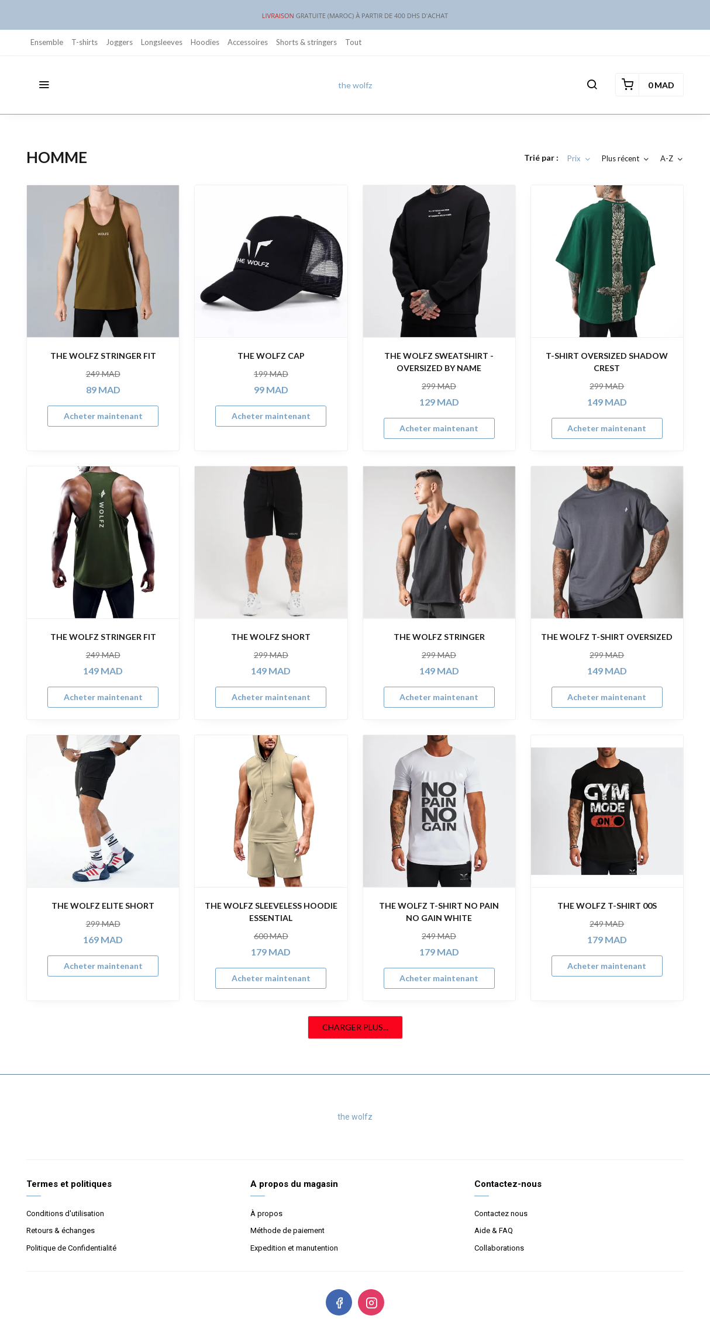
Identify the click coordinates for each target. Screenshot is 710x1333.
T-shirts (84, 42)
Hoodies (205, 42)
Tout (353, 42)
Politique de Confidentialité (71, 1248)
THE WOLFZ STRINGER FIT (103, 356)
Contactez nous (501, 1213)
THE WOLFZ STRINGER (439, 637)
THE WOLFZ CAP (271, 356)
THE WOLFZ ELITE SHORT (102, 905)
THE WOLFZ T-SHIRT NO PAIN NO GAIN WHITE (439, 912)
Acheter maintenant (103, 416)
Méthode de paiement (287, 1230)
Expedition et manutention (294, 1248)
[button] (44, 84)
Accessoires (248, 42)
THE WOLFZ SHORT (271, 637)
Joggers (119, 42)
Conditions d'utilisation (65, 1213)
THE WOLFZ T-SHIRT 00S (607, 905)
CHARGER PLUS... (355, 1027)
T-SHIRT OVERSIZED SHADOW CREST (607, 362)
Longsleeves (161, 42)
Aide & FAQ (493, 1230)
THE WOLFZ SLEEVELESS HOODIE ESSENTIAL (271, 912)
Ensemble (46, 42)
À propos (266, 1213)
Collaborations (499, 1248)
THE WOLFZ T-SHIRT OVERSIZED (607, 637)
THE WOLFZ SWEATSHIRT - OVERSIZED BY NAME (439, 362)
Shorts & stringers (306, 42)
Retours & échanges (60, 1230)
